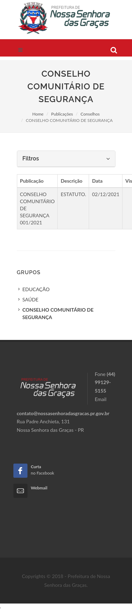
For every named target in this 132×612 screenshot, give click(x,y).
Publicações (62, 114)
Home (38, 114)
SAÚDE (31, 299)
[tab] (66, 159)
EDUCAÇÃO (36, 289)
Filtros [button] (66, 158)
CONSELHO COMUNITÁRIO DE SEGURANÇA (58, 313)
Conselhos (90, 114)
